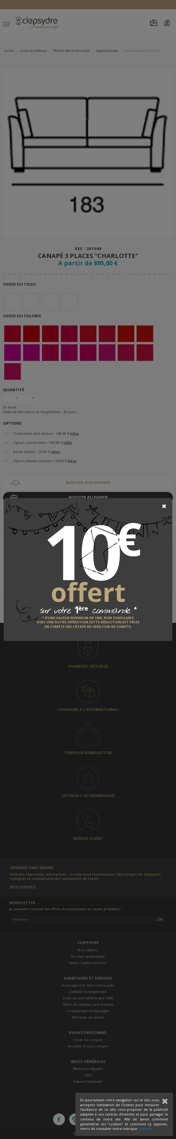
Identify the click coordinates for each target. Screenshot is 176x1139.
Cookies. (145, 1128)
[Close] (164, 506)
